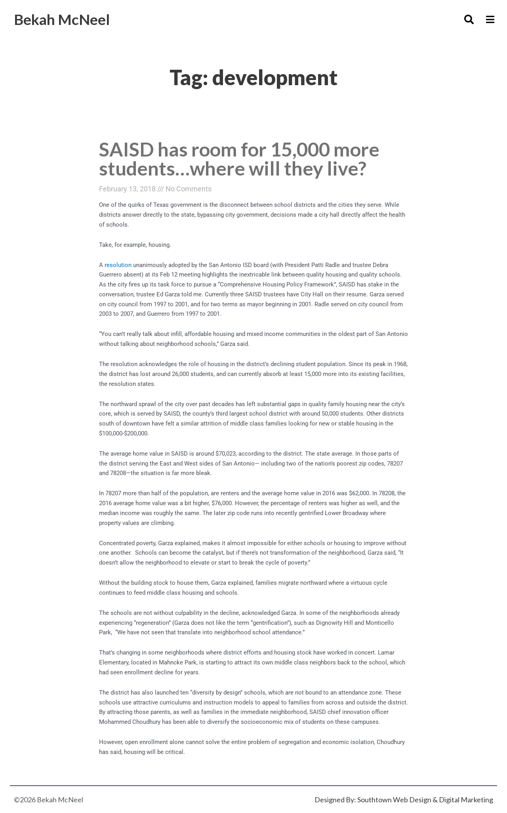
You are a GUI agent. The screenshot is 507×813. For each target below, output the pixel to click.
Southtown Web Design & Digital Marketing (425, 799)
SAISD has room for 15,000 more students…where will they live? (239, 158)
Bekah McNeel (62, 19)
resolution (118, 265)
